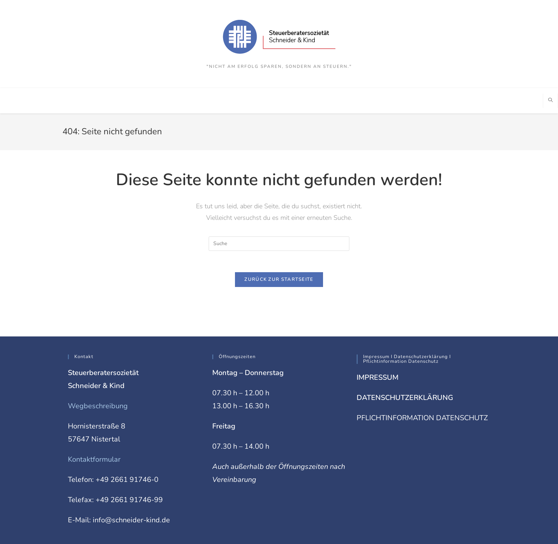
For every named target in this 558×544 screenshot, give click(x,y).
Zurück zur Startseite (278, 280)
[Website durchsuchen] (550, 101)
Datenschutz (483, 528)
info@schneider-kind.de (131, 489)
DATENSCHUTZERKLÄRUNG (405, 366)
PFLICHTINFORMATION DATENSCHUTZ (423, 387)
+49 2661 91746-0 (127, 448)
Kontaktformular (94, 428)
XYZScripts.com (309, 540)
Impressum (455, 528)
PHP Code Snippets (252, 540)
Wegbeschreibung (98, 375)
